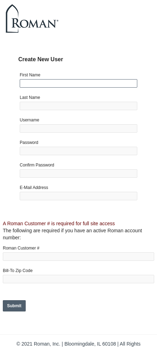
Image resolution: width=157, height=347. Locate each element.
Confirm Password (37, 165)
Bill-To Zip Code (18, 270)
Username (29, 120)
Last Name (30, 97)
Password (29, 142)
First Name (30, 74)
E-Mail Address (34, 187)
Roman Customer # (21, 248)
